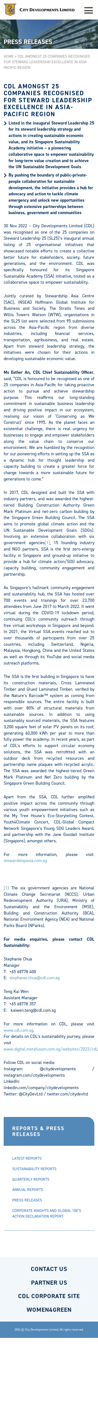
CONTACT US (49, 1269)
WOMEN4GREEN (49, 1310)
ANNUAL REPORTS (27, 1189)
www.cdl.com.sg (18, 1030)
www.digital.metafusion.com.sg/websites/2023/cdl (50, 1049)
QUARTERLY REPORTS (30, 1179)
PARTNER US (49, 1283)
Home (9, 56)
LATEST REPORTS (27, 1158)
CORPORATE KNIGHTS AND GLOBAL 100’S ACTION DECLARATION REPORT (46, 1213)
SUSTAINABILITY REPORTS (34, 1168)
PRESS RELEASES (27, 1200)
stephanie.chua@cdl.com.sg (35, 978)
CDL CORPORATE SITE (49, 1296)
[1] (47, 543)
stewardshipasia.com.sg (25, 861)
